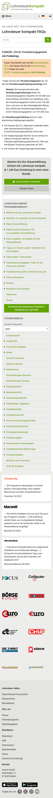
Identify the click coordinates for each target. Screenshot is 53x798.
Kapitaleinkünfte (14, 386)
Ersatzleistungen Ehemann (18, 375)
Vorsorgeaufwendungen (17, 432)
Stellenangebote (9, 724)
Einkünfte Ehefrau (14, 364)
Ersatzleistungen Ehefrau (17, 381)
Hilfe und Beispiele (15, 277)
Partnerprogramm (10, 719)
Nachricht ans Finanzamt (18, 460)
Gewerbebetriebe (14, 409)
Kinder (9, 352)
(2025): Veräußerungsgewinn (24, 72)
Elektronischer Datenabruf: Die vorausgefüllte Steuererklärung (20, 231)
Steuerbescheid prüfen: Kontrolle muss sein (26, 271)
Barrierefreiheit (9, 749)
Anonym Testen (26, 188)
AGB (4, 740)
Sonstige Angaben (14, 454)
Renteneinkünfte (13, 392)
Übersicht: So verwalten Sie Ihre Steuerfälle (26, 218)
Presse (9, 300)
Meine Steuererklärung (16, 224)
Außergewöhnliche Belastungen (21, 449)
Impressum (11, 294)
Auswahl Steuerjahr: (13, 324)
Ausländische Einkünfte (17, 426)
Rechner (10, 283)
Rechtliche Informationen (18, 289)
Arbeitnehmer (12, 369)
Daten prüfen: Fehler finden (18, 257)
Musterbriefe (8, 703)
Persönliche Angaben (16, 347)
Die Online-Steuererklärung (21, 9)
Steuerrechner (8, 698)
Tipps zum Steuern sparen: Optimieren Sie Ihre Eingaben (25, 250)
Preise (5, 754)
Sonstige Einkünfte (15, 415)
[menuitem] (40, 16)
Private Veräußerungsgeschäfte (21, 420)
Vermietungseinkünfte (16, 398)
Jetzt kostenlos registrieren (26, 181)
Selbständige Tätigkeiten (17, 403)
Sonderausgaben (14, 437)
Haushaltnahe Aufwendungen (20, 443)
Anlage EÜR (11, 341)
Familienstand (13, 335)
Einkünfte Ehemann (15, 358)
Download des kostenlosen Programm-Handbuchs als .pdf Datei (26, 308)
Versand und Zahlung (12, 758)
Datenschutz (8, 745)
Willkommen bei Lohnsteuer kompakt (23, 212)
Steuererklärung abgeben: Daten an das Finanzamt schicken (24, 264)
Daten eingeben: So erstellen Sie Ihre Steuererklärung (23, 241)
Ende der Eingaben (15, 466)
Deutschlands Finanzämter (15, 694)
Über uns (6, 709)
